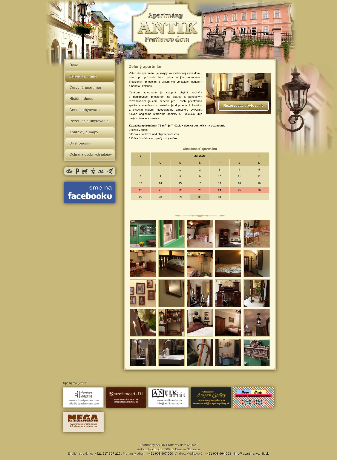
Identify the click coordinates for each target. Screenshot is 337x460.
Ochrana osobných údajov (90, 154)
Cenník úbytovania (85, 110)
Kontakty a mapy (83, 132)
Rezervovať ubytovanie (243, 106)
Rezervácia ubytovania (89, 121)
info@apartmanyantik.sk (251, 453)
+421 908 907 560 (160, 453)
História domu (81, 99)
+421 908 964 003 (218, 453)
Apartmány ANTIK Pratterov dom (162, 445)
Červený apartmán (85, 87)
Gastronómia (80, 143)
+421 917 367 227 (107, 453)
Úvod (73, 65)
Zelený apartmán (83, 76)
